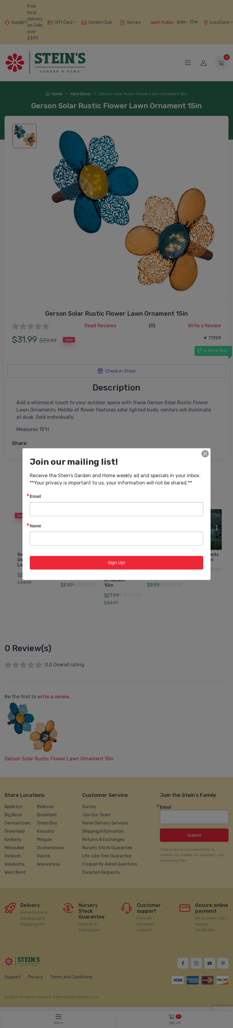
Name (35, 525)
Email (35, 496)
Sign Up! (116, 562)
